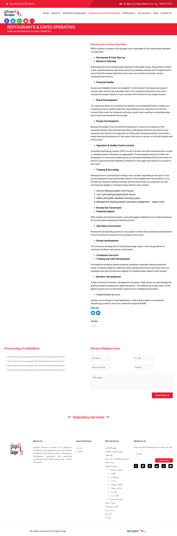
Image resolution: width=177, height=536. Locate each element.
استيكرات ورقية (117, 470)
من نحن (79, 448)
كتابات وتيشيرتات (111, 506)
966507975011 (166, 4)
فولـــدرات (115, 495)
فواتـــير (114, 492)
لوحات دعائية (110, 503)
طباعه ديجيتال (116, 488)
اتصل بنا (79, 451)
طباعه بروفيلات (116, 484)
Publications (129, 13)
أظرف (113, 473)
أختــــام (108, 514)
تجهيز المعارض (110, 448)
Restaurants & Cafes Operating (104, 13)
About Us (56, 13)
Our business (144, 13)
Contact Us (165, 13)
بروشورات (115, 477)
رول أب (108, 518)
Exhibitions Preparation (74, 13)
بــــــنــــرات (110, 510)
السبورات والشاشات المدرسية (117, 459)
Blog (156, 13)
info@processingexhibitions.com (138, 4)
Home (46, 13)
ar (32, 21)
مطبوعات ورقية (111, 466)
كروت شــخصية (116, 499)
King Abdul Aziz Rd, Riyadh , (22, 4)
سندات (113, 481)
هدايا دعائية (109, 462)
